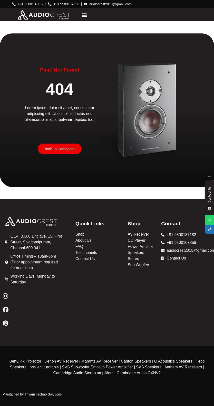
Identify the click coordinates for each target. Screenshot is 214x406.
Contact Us (85, 259)
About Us (83, 240)
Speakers (136, 252)
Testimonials (86, 252)
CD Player (137, 240)
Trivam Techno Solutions (43, 394)
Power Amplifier (141, 246)
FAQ (79, 246)
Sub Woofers (139, 265)
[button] (84, 15)
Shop (79, 234)
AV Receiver (138, 234)
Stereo (133, 259)
